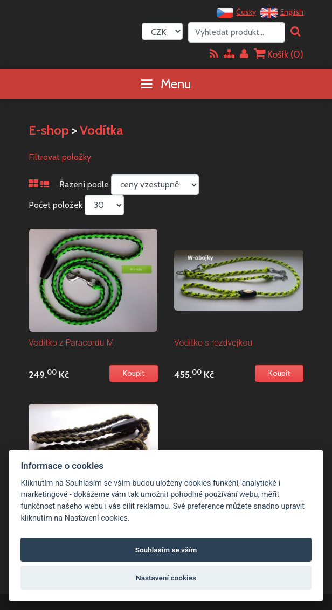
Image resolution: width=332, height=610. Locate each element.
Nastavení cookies (166, 577)
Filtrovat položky (60, 157)
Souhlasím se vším (166, 549)
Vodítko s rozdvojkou (213, 343)
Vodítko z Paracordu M (71, 343)
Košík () (278, 54)
